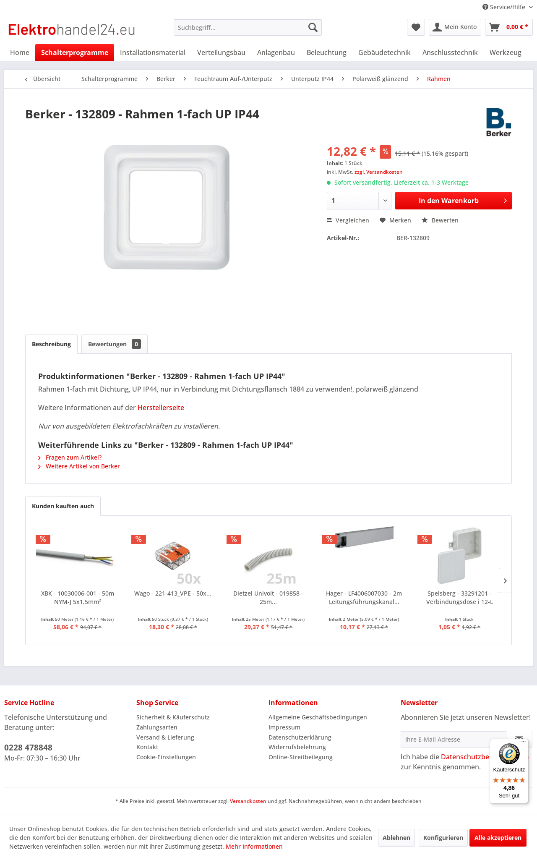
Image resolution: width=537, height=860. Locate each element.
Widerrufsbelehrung (297, 747)
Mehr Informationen (254, 846)
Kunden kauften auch (63, 506)
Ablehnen (396, 838)
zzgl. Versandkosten (379, 171)
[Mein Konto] (455, 27)
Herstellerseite (161, 407)
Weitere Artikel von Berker (79, 466)
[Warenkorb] (509, 27)
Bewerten (440, 220)
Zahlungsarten (156, 727)
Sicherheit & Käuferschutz (173, 717)
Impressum (284, 727)
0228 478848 (28, 747)
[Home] (19, 52)
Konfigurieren (443, 838)
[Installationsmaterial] (152, 52)
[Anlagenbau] (276, 52)
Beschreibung (51, 344)
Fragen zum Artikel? (70, 457)
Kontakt (147, 747)
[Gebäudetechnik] (384, 52)
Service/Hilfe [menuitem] (504, 7)
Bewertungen (114, 344)
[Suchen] (313, 27)
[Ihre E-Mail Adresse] (453, 739)
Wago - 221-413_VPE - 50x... (172, 593)
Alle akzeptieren (497, 838)
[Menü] (524, 744)
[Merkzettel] (416, 27)
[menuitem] (248, 27)
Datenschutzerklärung (299, 737)
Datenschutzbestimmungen (485, 756)
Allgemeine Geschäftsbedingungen (317, 717)
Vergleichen (348, 220)
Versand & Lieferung (165, 737)
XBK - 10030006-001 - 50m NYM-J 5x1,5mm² (77, 597)
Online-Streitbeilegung (300, 757)
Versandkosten (248, 801)
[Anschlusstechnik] (450, 52)
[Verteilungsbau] (221, 52)
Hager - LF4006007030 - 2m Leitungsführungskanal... (364, 597)
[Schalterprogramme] (74, 52)
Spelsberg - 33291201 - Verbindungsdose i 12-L (459, 597)
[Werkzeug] (505, 52)
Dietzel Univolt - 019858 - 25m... (268, 597)
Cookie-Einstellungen (166, 757)
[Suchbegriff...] (248, 27)
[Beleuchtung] (326, 52)
